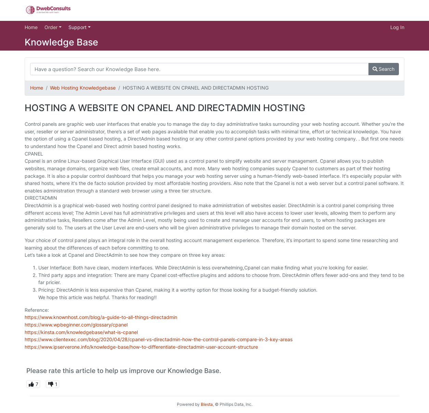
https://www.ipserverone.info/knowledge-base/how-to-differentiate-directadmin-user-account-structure (141, 347)
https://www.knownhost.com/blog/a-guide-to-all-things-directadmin (101, 317)
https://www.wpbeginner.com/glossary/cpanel (76, 325)
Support (78, 27)
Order (51, 27)
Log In (397, 27)
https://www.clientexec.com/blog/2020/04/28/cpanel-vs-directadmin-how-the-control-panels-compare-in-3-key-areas (158, 339)
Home (31, 27)
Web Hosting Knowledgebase (83, 88)
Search (383, 69)
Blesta (207, 404)
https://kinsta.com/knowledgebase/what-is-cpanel (81, 332)
